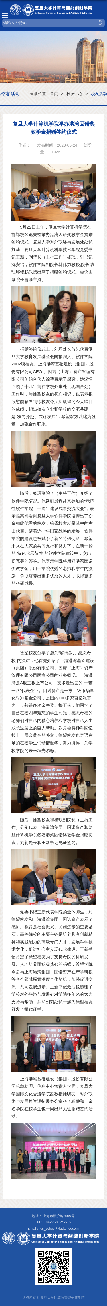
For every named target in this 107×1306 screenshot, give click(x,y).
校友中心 (74, 93)
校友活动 (99, 93)
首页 (54, 93)
